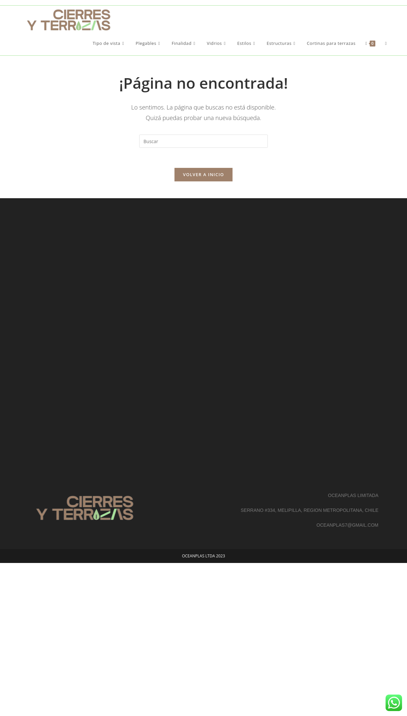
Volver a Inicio (203, 174)
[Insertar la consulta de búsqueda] (203, 141)
